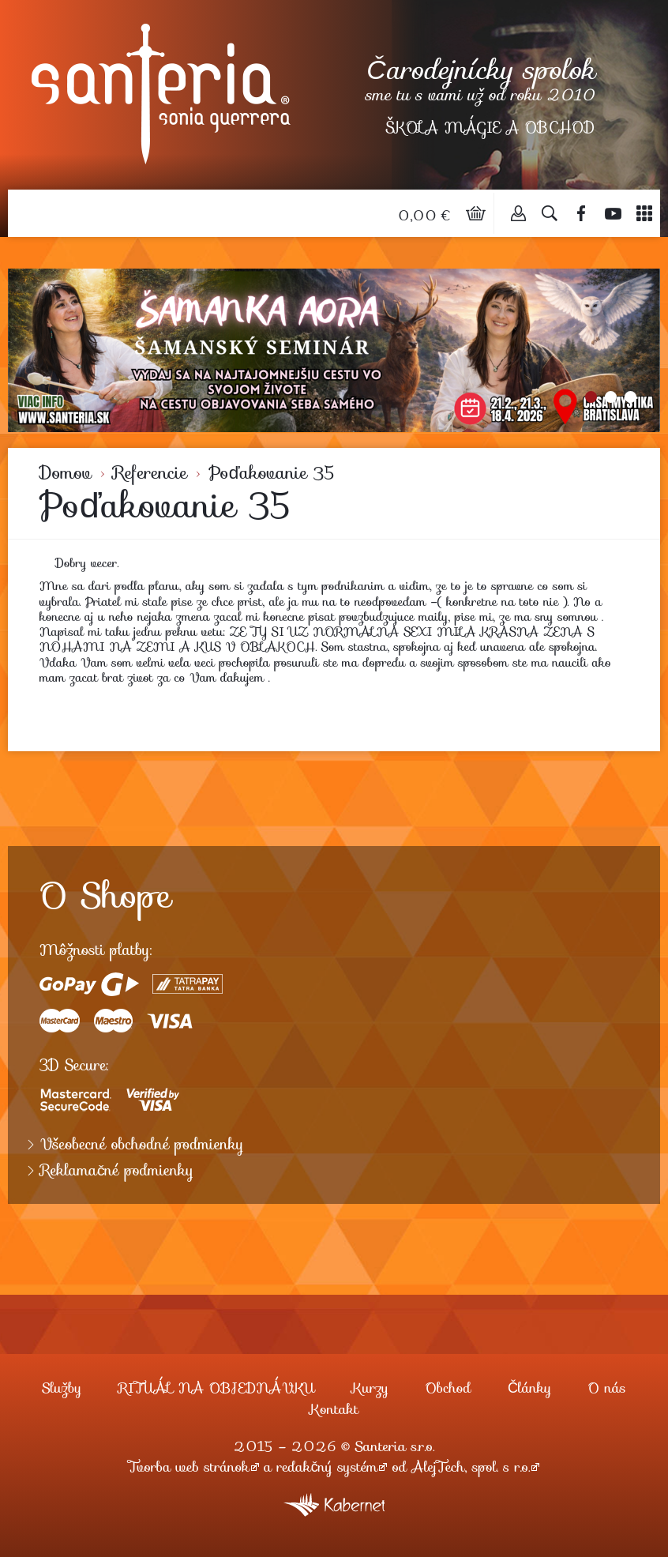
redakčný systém (327, 1467)
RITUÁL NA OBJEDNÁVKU (216, 1388)
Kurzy (369, 1388)
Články (529, 1388)
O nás (607, 1388)
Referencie (150, 473)
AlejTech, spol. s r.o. (470, 1467)
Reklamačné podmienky (116, 1170)
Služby (61, 1388)
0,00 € (426, 216)
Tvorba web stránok (189, 1467)
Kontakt (334, 1409)
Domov (65, 473)
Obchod (448, 1388)
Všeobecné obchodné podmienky (142, 1144)
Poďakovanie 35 (271, 473)
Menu (644, 213)
